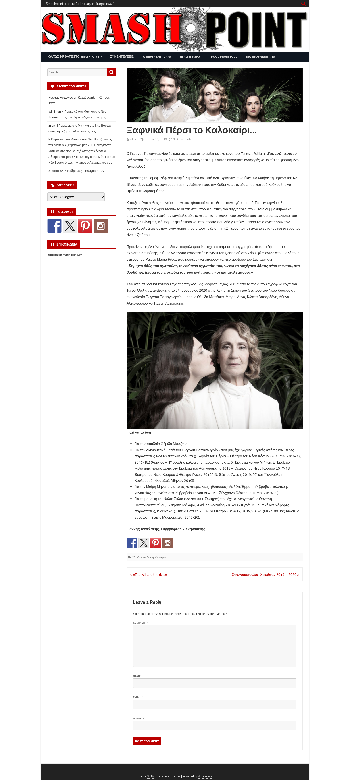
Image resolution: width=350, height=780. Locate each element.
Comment (140, 623)
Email (138, 697)
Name (137, 676)
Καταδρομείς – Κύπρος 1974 (84, 170)
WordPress (205, 776)
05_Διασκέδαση (143, 557)
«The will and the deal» (148, 574)
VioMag (151, 776)
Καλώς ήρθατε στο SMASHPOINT (74, 56)
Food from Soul (224, 56)
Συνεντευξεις (122, 56)
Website (138, 718)
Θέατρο (160, 557)
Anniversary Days (157, 56)
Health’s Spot (191, 56)
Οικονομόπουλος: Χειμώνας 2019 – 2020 (265, 574)
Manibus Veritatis (260, 56)
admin (133, 139)
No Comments (182, 139)
